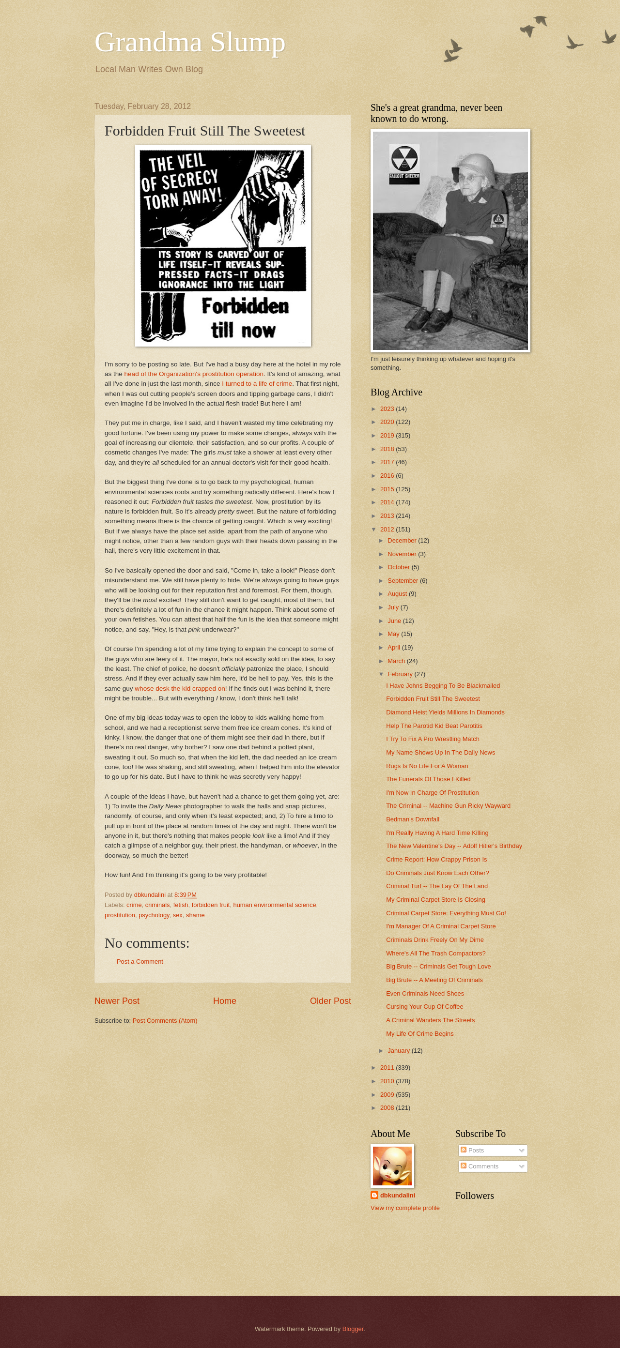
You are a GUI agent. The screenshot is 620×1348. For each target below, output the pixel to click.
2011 (388, 1067)
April (395, 647)
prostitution (120, 915)
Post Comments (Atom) (165, 1020)
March (397, 661)
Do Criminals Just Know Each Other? (437, 873)
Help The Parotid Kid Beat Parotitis (434, 725)
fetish (180, 905)
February (401, 674)
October (399, 567)
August (398, 593)
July (394, 607)
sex (178, 915)
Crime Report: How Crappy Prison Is (436, 859)
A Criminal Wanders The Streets (430, 1020)
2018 (388, 449)
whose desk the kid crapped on (180, 688)
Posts (472, 1150)
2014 (388, 502)
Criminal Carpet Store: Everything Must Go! (446, 913)
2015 (388, 489)
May (394, 633)
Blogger (353, 1329)
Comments (479, 1166)
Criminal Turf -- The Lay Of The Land (437, 886)
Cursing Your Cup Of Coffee (424, 1006)
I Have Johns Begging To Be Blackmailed (443, 685)
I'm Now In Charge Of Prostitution (432, 792)
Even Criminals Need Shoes (425, 993)
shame (195, 915)
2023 (388, 408)
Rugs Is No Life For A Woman (427, 766)
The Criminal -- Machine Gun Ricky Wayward (448, 805)
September (404, 580)
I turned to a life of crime (257, 383)
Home (224, 1001)
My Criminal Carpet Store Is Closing (435, 899)
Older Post (330, 1001)
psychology (154, 915)
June (395, 620)
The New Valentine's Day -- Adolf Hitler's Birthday (454, 845)
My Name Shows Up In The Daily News (440, 752)
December (403, 540)
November (403, 554)
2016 (388, 475)
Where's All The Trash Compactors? (435, 953)
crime (133, 905)
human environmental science (274, 905)
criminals (157, 905)
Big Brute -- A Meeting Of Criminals (434, 980)
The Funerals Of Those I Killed (428, 779)
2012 (388, 529)
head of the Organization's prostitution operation (194, 374)
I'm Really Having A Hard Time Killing (437, 832)
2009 (388, 1094)
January (399, 1050)
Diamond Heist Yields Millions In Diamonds (445, 712)
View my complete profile (405, 1208)
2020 (388, 421)
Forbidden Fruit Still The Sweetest (433, 698)
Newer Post (117, 1001)
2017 (388, 462)
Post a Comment (140, 961)
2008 (388, 1107)
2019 (388, 435)
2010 (388, 1081)
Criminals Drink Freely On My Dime (435, 939)
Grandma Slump (190, 42)
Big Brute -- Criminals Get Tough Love (438, 966)
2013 (388, 515)
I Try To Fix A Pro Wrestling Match (433, 738)
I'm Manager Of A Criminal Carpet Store (441, 926)
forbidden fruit (211, 905)
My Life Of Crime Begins (420, 1033)
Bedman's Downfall (412, 819)
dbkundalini (397, 1195)
